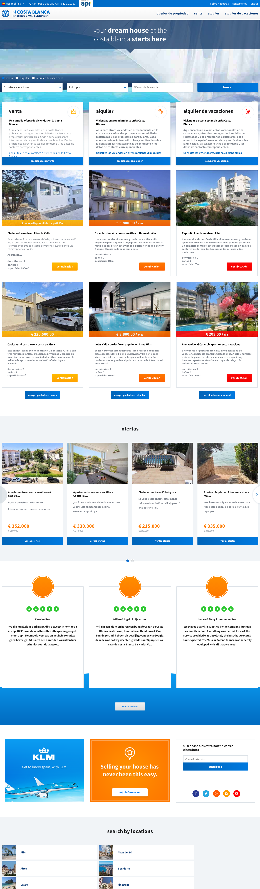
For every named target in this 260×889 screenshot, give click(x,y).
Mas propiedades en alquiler (129, 395)
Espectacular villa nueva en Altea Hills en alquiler (125, 233)
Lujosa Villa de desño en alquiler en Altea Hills (123, 344)
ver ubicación (65, 266)
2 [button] (132, 561)
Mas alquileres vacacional (217, 395)
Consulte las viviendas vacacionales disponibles (212, 153)
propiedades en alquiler (130, 160)
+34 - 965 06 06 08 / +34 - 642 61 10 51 (54, 3)
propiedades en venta (42, 160)
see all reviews (130, 706)
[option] (32, 494)
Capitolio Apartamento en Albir (201, 233)
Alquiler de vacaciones (241, 13)
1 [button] (128, 561)
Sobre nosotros (219, 3)
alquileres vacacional (217, 160)
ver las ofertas (32, 540)
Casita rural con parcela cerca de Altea (31, 344)
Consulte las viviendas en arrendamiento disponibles (128, 153)
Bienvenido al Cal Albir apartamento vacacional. (212, 344)
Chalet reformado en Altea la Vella (29, 233)
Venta (198, 13)
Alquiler (213, 13)
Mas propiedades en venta (42, 395)
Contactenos (239, 3)
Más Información (129, 792)
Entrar (254, 3)
